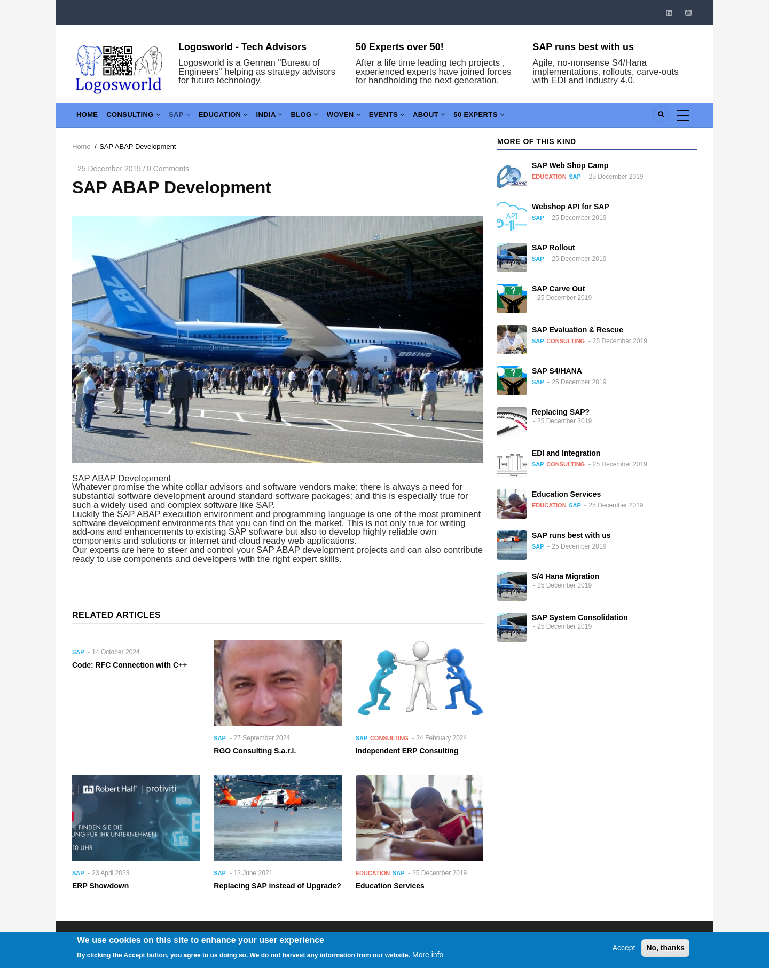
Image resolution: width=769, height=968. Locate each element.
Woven (368, 117)
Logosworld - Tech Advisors (242, 47)
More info (427, 959)
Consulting (139, 117)
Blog (326, 117)
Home (89, 117)
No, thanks (665, 952)
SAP (189, 117)
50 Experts (515, 117)
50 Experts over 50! (400, 47)
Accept (624, 952)
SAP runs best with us (583, 47)
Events (415, 117)
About (461, 117)
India (286, 117)
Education (236, 117)
